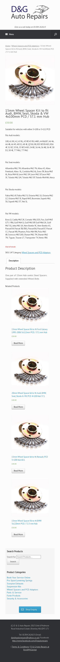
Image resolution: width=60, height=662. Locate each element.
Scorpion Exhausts (15, 583)
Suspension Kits (14, 586)
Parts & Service (14, 592)
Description (14, 260)
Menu (9, 34)
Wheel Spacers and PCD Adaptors (25, 46)
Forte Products (13, 595)
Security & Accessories (17, 598)
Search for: (11, 557)
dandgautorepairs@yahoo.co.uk (25, 637)
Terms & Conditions (20, 646)
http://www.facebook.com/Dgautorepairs (30, 640)
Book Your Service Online (18, 577)
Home (7, 46)
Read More (18, 343)
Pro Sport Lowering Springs (19, 580)
